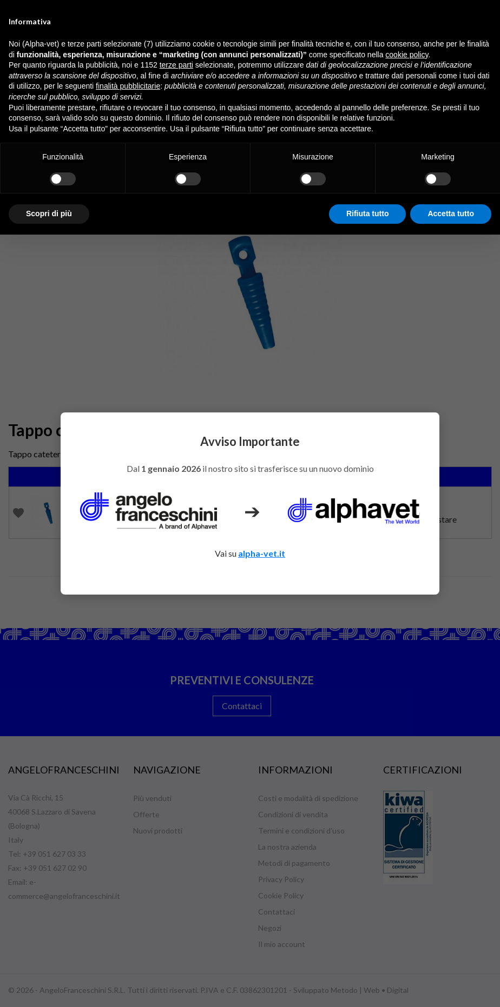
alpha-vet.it (261, 553)
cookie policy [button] (406, 54)
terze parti (176, 65)
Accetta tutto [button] (450, 213)
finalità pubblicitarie (128, 86)
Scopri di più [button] (49, 213)
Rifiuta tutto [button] (367, 213)
